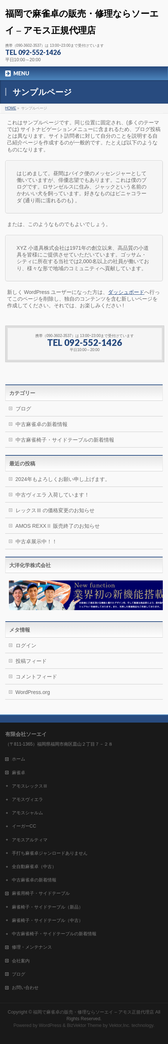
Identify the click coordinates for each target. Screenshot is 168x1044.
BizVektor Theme (84, 1025)
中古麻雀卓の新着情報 (41, 424)
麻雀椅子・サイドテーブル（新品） (47, 907)
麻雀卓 (18, 772)
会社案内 (21, 960)
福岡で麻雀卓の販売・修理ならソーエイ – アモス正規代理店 (93, 1012)
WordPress (50, 1025)
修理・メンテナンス (32, 947)
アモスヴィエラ (27, 799)
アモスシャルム (27, 812)
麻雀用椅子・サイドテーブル (41, 893)
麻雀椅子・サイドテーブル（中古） (47, 920)
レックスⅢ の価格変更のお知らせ (55, 510)
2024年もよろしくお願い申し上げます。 (63, 479)
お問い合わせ (25, 987)
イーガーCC (24, 826)
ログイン (26, 645)
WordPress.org (33, 692)
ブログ (23, 409)
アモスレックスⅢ (29, 786)
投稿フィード (31, 661)
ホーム (18, 759)
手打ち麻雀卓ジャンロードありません (50, 853)
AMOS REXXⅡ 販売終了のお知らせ (58, 526)
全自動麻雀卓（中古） (34, 866)
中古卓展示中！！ (36, 541)
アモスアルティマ (29, 839)
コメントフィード (36, 677)
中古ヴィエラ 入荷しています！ (53, 495)
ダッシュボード (126, 292)
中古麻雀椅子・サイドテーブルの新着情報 (65, 440)
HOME (10, 108)
